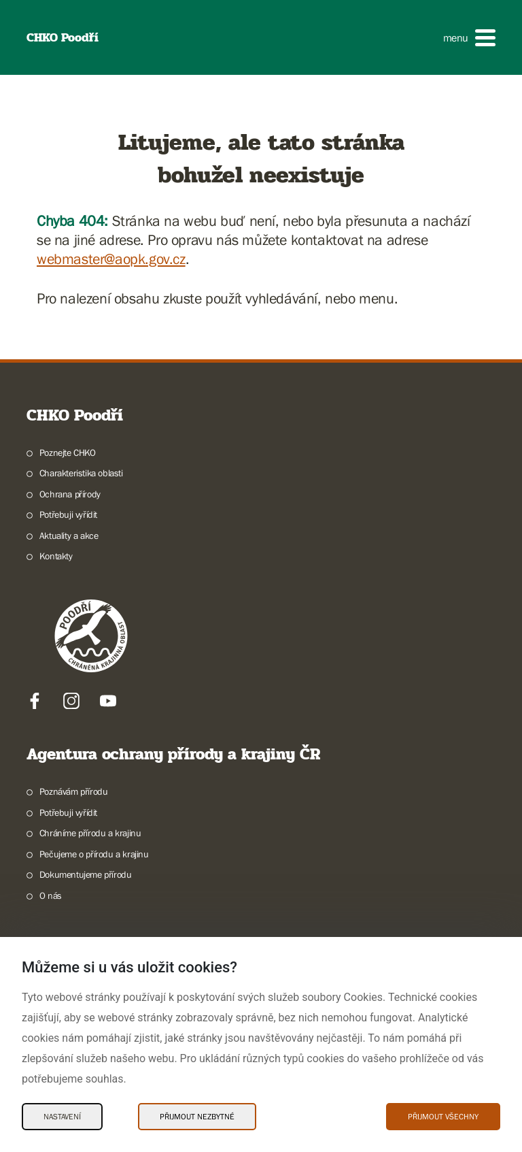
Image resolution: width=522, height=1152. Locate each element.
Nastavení (62, 1116)
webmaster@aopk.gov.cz (111, 258)
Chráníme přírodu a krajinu (90, 832)
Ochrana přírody (70, 494)
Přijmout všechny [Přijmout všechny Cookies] (443, 1116)
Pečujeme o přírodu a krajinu (94, 854)
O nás (50, 895)
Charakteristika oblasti (81, 472)
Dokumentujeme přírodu (85, 874)
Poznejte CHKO (67, 452)
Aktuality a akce (69, 535)
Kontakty (56, 555)
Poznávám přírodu (73, 791)
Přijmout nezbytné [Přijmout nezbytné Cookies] (197, 1116)
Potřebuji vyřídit (68, 514)
